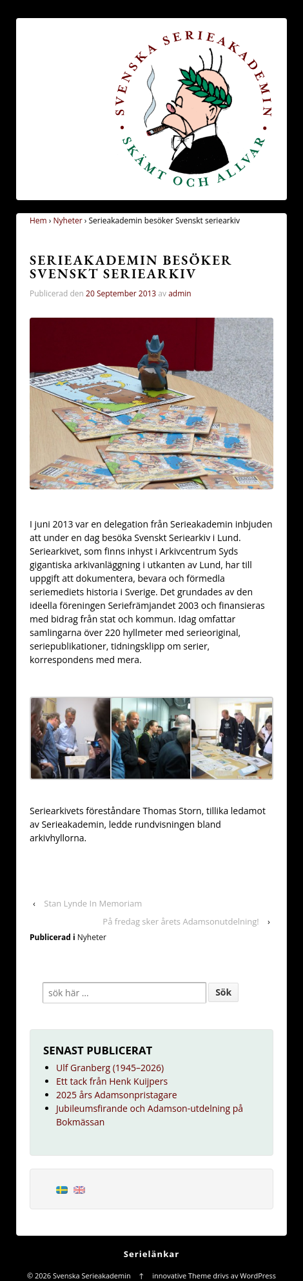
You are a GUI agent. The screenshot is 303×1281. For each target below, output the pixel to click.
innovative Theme (181, 1275)
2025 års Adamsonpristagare (116, 1095)
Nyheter (68, 220)
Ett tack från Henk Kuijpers (112, 1081)
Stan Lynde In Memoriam (93, 903)
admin (179, 293)
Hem (38, 220)
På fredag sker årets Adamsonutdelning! (181, 921)
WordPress (258, 1275)
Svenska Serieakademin (91, 1275)
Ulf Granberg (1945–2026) (110, 1067)
